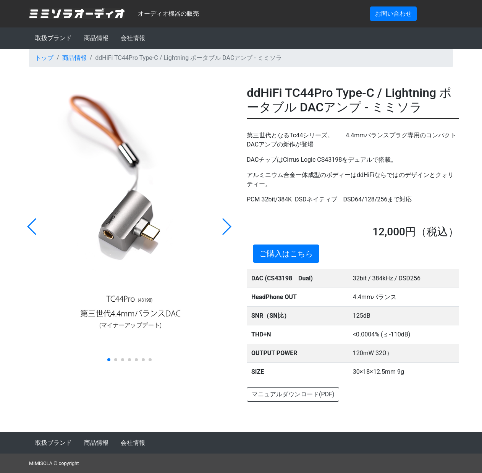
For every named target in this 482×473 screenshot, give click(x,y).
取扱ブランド (53, 38)
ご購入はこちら (286, 253)
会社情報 (133, 38)
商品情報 (96, 38)
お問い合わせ (393, 13)
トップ (44, 57)
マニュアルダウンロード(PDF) (293, 394)
